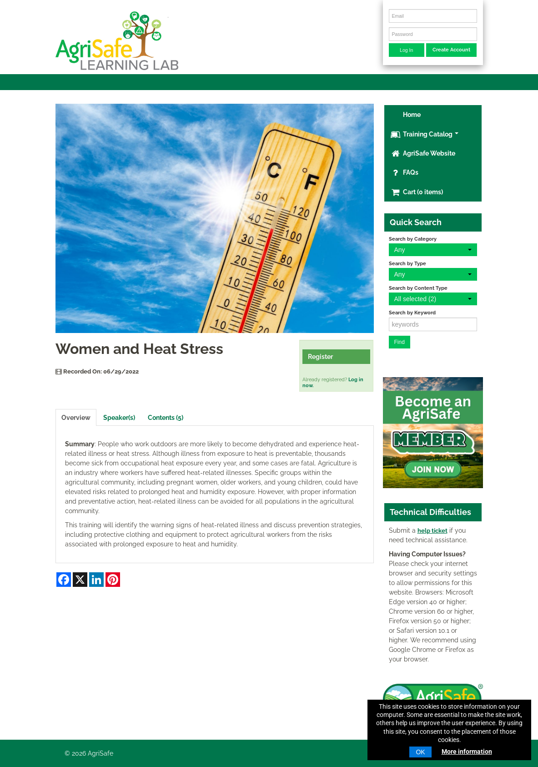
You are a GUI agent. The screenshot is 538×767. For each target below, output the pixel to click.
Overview (76, 417)
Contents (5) (165, 417)
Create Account (451, 49)
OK (420, 752)
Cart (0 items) (417, 192)
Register (320, 356)
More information (467, 751)
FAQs (404, 172)
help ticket (432, 530)
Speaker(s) (119, 417)
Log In (406, 50)
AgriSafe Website (423, 153)
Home (411, 114)
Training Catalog (424, 134)
